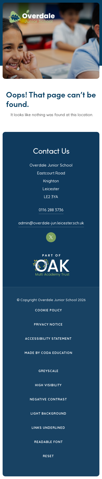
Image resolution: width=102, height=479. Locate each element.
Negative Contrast (48, 399)
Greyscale (48, 371)
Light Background (48, 413)
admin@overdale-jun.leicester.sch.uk (51, 222)
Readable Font (48, 442)
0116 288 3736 (51, 209)
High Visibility (48, 385)
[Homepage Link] (32, 21)
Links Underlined (48, 428)
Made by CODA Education (48, 353)
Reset (48, 456)
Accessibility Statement (48, 339)
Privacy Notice (48, 324)
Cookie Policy (48, 310)
